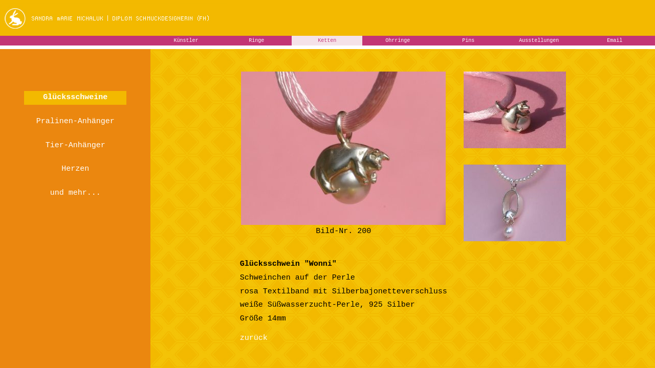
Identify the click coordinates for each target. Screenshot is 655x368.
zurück (254, 338)
